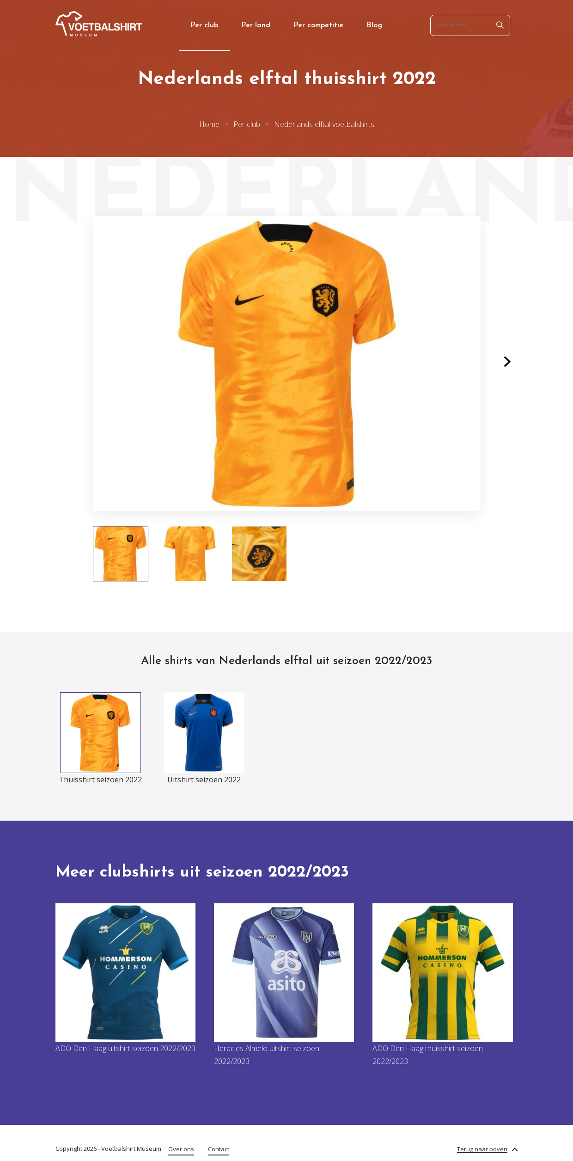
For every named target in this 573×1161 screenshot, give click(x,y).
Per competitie (318, 25)
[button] (507, 363)
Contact (218, 1149)
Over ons (181, 1149)
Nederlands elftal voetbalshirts (324, 124)
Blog (374, 25)
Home (209, 124)
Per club (204, 25)
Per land (255, 25)
